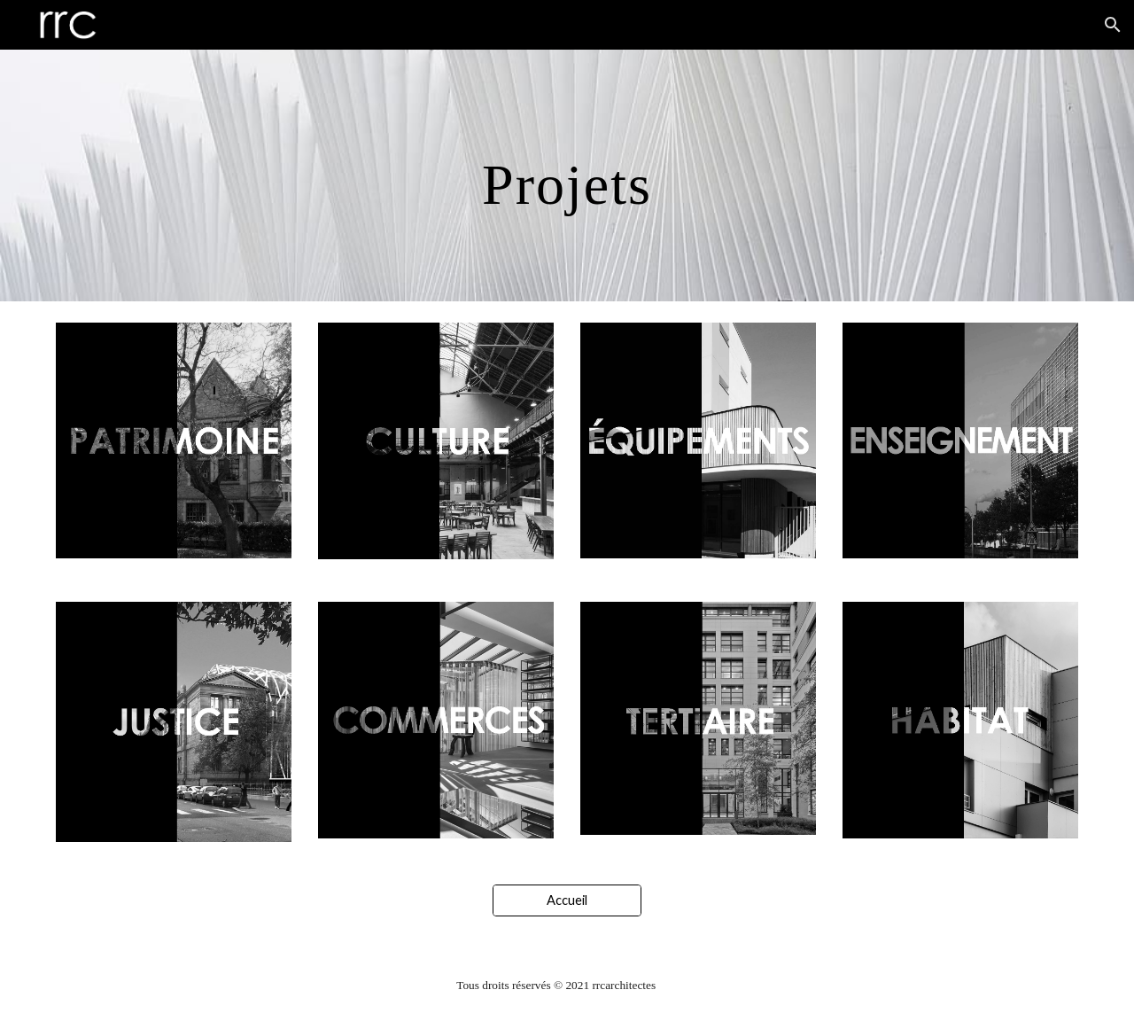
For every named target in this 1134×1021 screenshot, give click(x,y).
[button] (1112, 25)
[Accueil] (567, 900)
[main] (567, 175)
